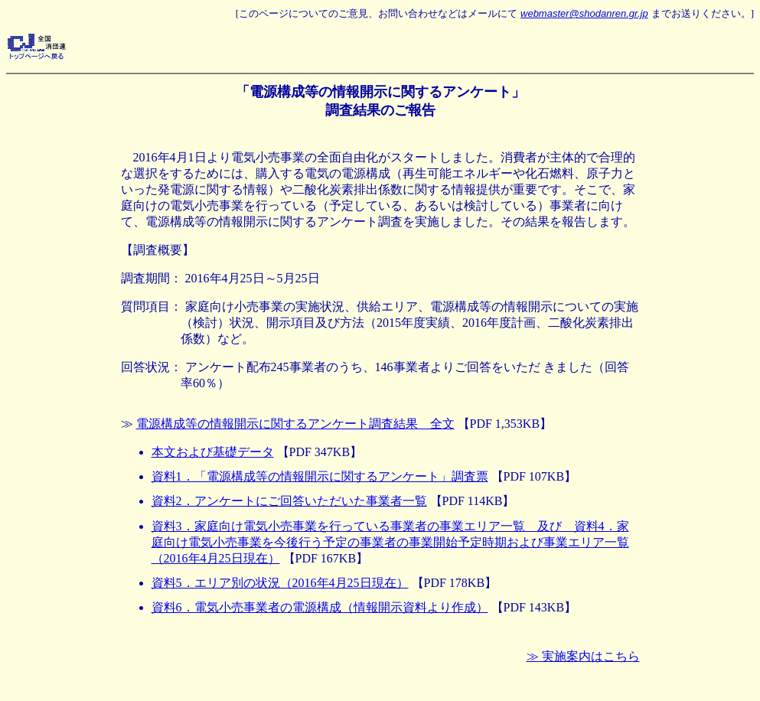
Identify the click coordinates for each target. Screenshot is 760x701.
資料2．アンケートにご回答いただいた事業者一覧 (289, 500)
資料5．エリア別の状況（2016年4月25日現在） (280, 582)
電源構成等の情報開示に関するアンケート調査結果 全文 (295, 423)
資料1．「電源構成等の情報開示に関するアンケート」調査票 (320, 476)
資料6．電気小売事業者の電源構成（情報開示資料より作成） (320, 607)
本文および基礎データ (213, 451)
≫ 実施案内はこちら (583, 656)
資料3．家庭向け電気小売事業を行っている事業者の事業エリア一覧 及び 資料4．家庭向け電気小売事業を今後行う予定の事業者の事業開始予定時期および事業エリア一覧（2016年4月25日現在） (390, 542)
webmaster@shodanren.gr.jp (584, 13)
